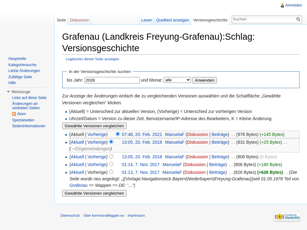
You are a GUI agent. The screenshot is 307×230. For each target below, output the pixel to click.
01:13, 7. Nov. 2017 (141, 172)
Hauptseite (17, 58)
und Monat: (152, 80)
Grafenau (87, 185)
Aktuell (77, 142)
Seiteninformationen (28, 126)
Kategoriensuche (22, 65)
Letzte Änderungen (24, 71)
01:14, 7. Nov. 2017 (141, 164)
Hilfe (12, 83)
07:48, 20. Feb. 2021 (142, 134)
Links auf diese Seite (29, 98)
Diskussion (198, 134)
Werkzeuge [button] (21, 92)
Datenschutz (70, 216)
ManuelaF (175, 134)
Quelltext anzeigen (172, 20)
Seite (61, 20)
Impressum (136, 216)
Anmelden (293, 5)
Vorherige (97, 134)
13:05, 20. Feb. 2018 (142, 142)
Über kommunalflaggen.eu (104, 216)
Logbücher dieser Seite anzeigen (93, 59)
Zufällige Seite (20, 77)
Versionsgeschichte (210, 20)
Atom (21, 114)
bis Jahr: (75, 80)
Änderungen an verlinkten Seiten (26, 105)
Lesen (146, 20)
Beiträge (220, 134)
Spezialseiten (23, 120)
